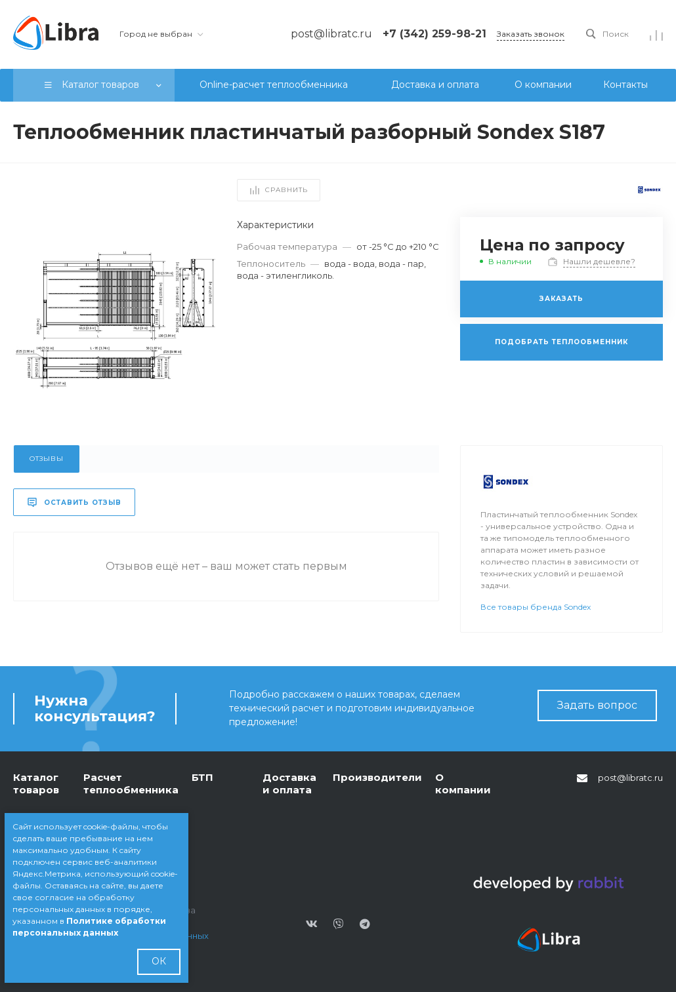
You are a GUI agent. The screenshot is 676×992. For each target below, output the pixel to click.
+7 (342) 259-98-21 (434, 34)
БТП (202, 777)
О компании (463, 784)
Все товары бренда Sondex (535, 607)
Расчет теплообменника (131, 784)
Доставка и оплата (289, 784)
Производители (377, 777)
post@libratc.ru (630, 777)
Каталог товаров (36, 784)
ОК (159, 961)
